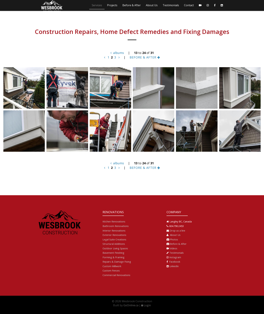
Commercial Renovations (116, 275)
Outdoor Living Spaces (115, 248)
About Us (152, 5)
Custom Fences (111, 270)
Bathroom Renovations (116, 226)
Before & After (131, 5)
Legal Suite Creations (114, 239)
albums (117, 53)
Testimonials (171, 5)
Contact (189, 5)
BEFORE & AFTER (145, 57)
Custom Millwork (112, 266)
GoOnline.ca (130, 305)
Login (146, 305)
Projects (112, 5)
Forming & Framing (113, 257)
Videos (173, 248)
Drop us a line (177, 230)
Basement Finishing (113, 252)
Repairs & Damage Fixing (117, 261)
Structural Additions (114, 243)
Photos (174, 239)
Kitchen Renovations (114, 221)
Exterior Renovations (114, 235)
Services (97, 5)
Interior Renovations (114, 230)
